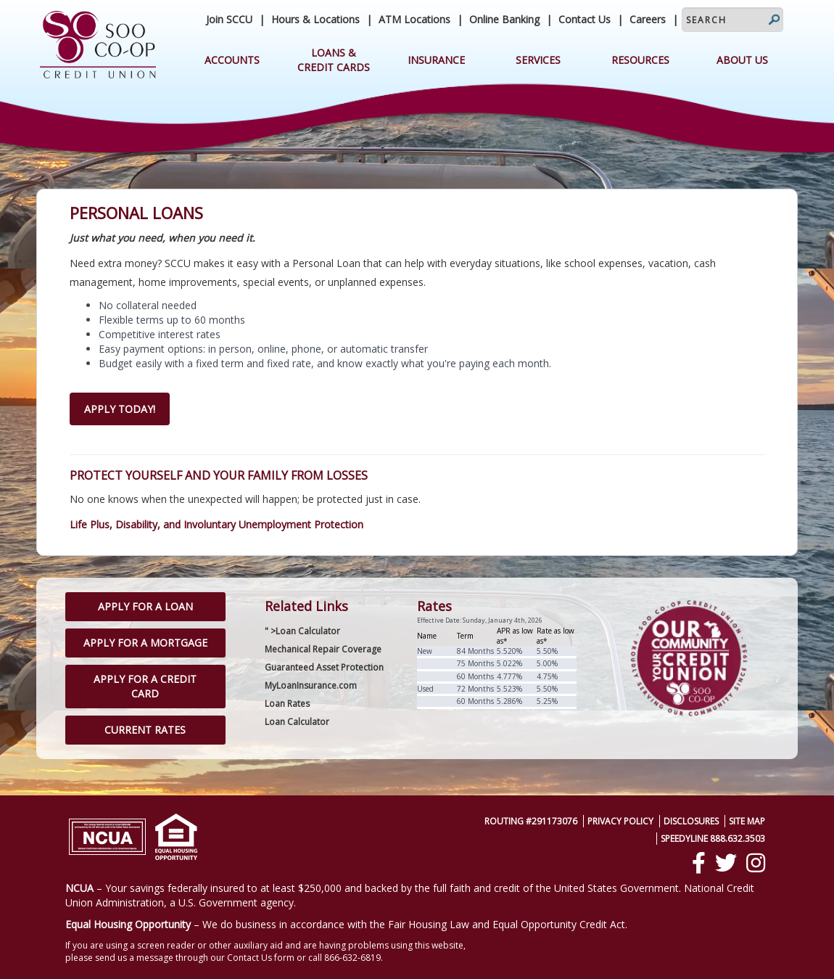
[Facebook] (699, 863)
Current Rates (145, 730)
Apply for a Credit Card (145, 686)
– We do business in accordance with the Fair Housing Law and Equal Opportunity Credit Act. (346, 924)
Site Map (747, 821)
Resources (640, 60)
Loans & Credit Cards (333, 60)
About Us (742, 60)
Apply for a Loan (145, 606)
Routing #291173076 (530, 821)
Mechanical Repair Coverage (323, 649)
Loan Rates (287, 703)
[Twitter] (726, 863)
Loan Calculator (297, 722)
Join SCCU (229, 19)
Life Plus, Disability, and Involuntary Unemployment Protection (216, 524)
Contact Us (584, 19)
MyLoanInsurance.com (311, 685)
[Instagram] (755, 863)
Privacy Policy (620, 821)
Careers (647, 19)
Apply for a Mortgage (145, 643)
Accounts (232, 60)
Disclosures (691, 821)
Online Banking (504, 19)
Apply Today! (119, 409)
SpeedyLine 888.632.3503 (713, 838)
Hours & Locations (315, 19)
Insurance (436, 60)
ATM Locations (414, 19)
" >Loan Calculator (302, 631)
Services (538, 60)
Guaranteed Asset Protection (324, 667)
